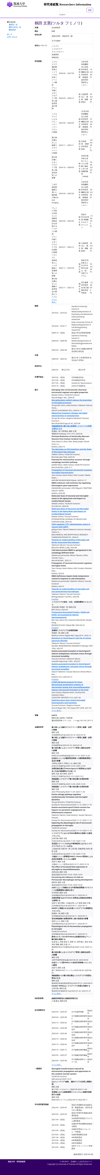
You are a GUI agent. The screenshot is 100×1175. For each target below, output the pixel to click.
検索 (90, 10)
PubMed (55, 599)
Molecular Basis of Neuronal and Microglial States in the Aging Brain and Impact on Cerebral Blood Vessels (70, 511)
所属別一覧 (13, 24)
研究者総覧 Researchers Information (67, 4)
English (62, 14)
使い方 (9, 34)
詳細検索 (12, 30)
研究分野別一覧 (15, 27)
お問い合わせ (12, 37)
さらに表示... (57, 710)
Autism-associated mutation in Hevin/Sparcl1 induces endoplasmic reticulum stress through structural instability (72, 666)
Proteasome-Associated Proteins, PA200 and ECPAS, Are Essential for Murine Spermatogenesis (70, 615)
